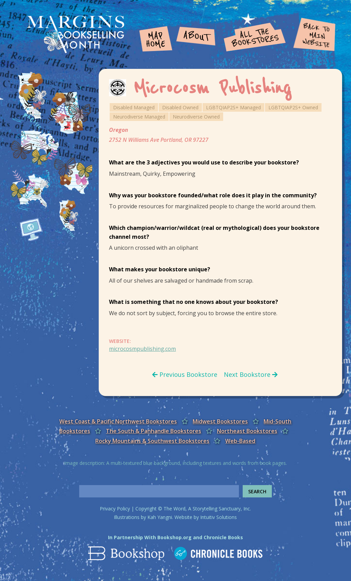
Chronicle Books (223, 537)
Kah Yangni (159, 517)
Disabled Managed (134, 107)
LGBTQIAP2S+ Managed (233, 107)
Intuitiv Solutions (218, 517)
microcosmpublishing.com (142, 349)
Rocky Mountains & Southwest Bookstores (152, 441)
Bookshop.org (174, 537)
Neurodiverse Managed (139, 116)
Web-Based (240, 441)
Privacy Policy (115, 508)
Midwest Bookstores (220, 421)
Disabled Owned (180, 107)
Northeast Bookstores (247, 431)
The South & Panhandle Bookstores (153, 431)
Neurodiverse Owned (196, 116)
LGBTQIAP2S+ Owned (293, 107)
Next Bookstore (251, 374)
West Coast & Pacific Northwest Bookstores (118, 421)
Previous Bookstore (184, 374)
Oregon (118, 130)
